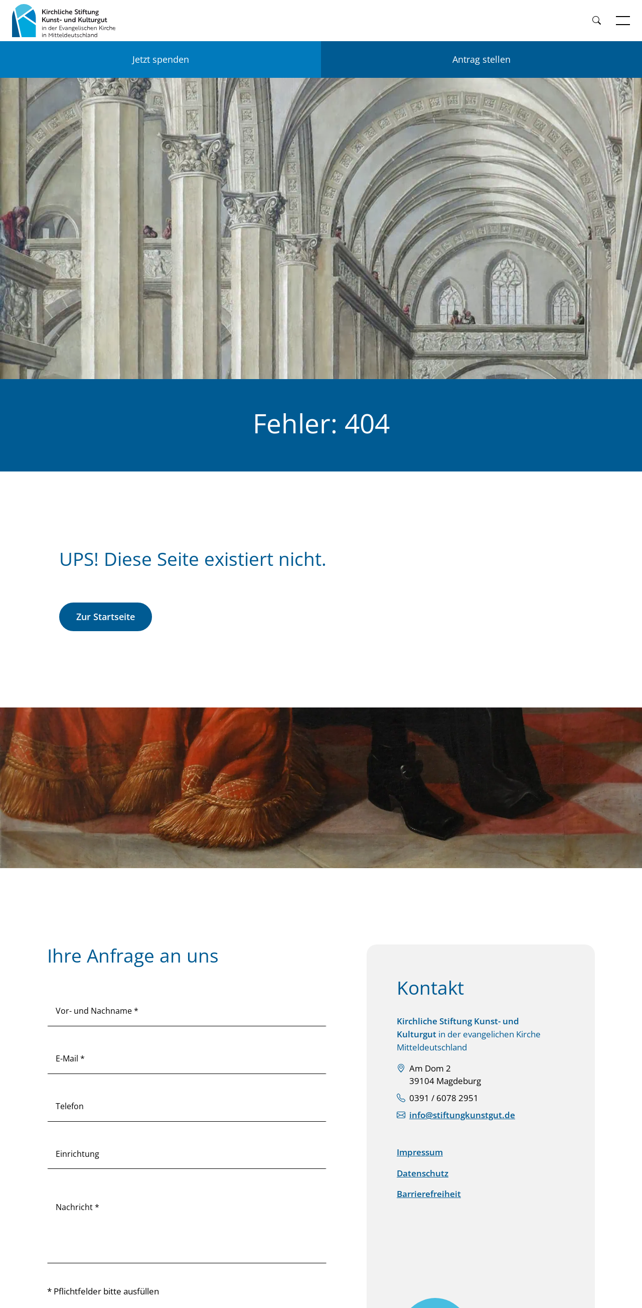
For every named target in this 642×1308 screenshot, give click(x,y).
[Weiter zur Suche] (596, 21)
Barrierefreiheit (429, 1194)
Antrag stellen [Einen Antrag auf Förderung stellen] (481, 59)
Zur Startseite (105, 617)
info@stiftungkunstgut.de (462, 1115)
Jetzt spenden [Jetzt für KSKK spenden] (160, 59)
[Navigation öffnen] (623, 20)
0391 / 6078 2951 (443, 1098)
